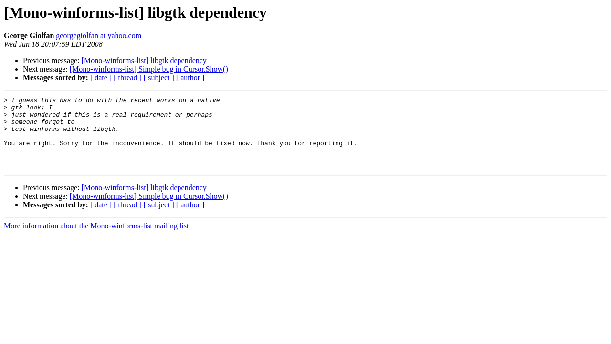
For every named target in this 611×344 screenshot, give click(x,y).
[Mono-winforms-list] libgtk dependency (144, 60)
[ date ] (101, 78)
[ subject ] (159, 78)
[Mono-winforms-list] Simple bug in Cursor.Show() (149, 69)
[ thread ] (128, 78)
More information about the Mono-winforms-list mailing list (96, 240)
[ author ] (190, 78)
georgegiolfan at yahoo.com (98, 36)
